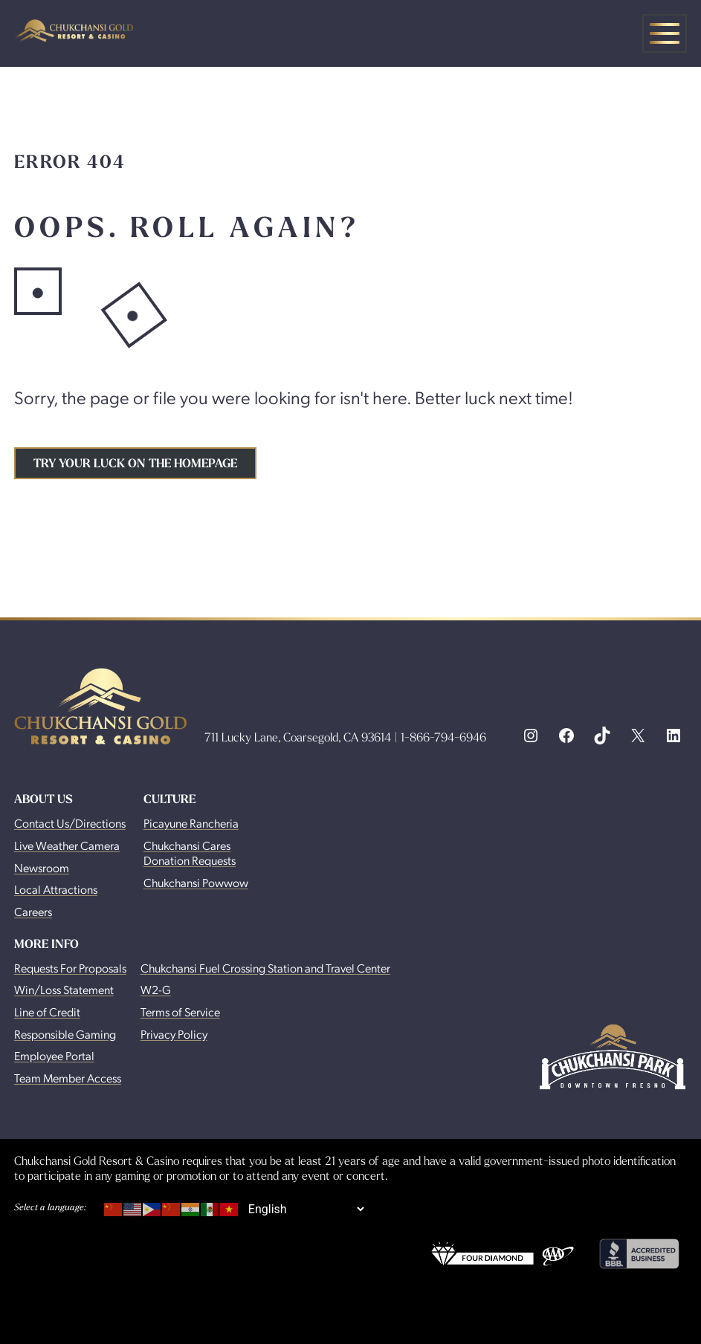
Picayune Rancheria (191, 823)
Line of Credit (47, 1011)
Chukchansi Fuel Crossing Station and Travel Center (265, 967)
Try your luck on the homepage (135, 463)
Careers (33, 911)
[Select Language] (305, 1209)
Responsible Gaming (65, 1034)
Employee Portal (54, 1055)
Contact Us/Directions (70, 823)
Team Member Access (67, 1077)
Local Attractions (55, 889)
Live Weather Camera (67, 845)
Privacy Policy (173, 1034)
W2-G (155, 989)
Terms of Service (180, 1011)
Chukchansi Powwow (195, 882)
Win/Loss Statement (64, 989)
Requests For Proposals (70, 967)
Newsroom (41, 867)
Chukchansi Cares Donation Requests (189, 852)
